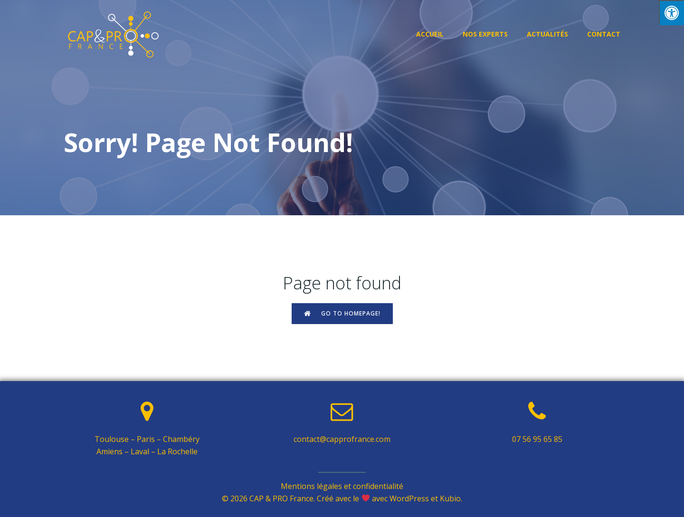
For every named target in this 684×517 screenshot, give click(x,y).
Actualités (547, 33)
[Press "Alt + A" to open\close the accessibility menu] (671, 12)
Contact (603, 33)
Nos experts (485, 33)
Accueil (430, 33)
